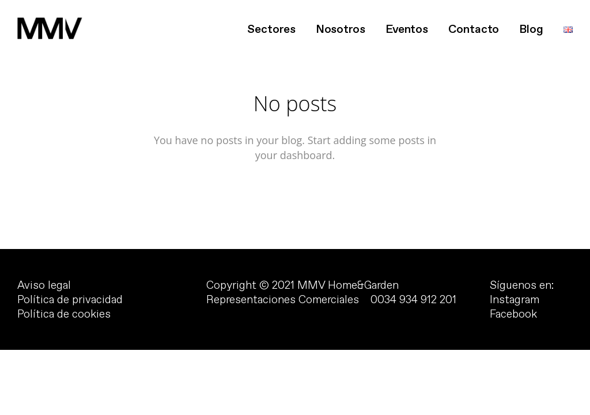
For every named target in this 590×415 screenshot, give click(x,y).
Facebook (513, 314)
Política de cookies (64, 314)
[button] (18, 17)
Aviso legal (44, 285)
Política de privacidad (70, 299)
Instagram (514, 299)
